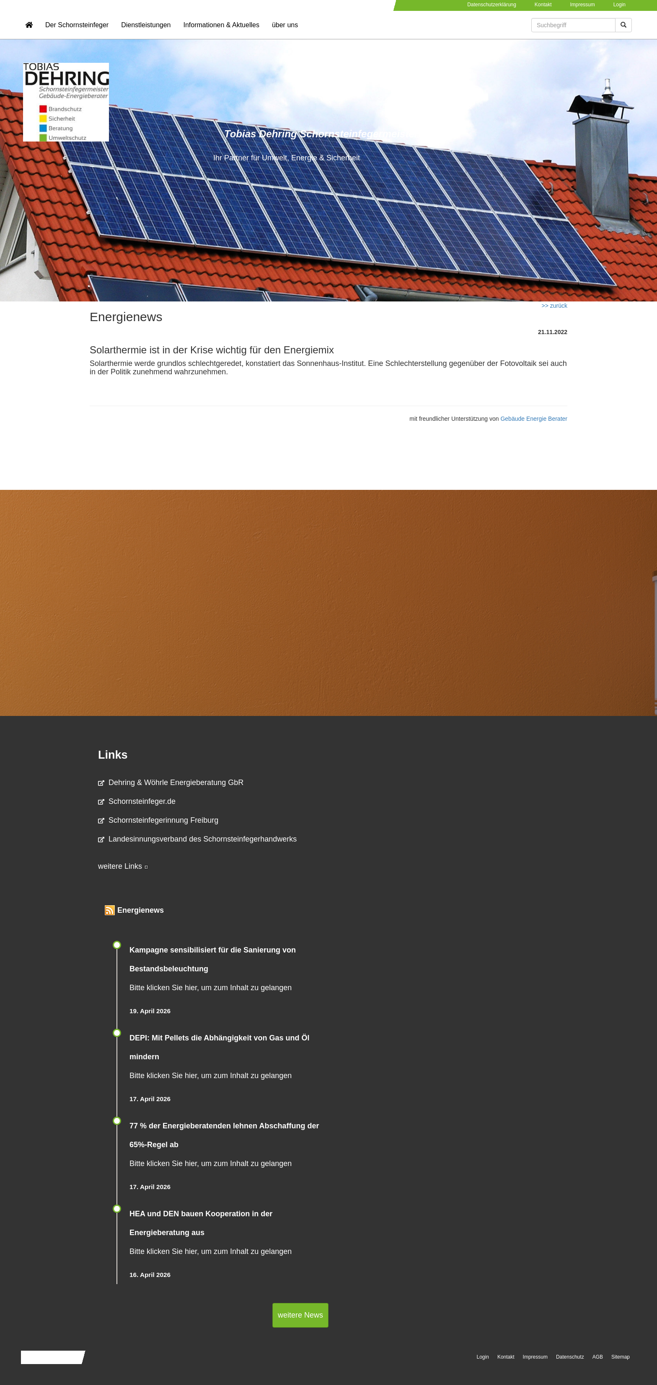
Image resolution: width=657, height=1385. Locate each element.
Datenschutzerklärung (491, 5)
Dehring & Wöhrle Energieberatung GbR (170, 782)
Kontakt (543, 5)
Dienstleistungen (146, 31)
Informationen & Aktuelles (221, 31)
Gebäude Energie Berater (533, 418)
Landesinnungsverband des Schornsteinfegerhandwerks (197, 839)
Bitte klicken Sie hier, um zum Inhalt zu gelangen (210, 987)
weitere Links (123, 866)
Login (619, 5)
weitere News (300, 1315)
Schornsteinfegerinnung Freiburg (158, 820)
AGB (597, 1357)
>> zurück (554, 305)
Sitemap (620, 1357)
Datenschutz (570, 1357)
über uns (285, 31)
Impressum (582, 5)
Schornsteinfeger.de (137, 801)
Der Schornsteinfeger (77, 31)
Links (113, 755)
